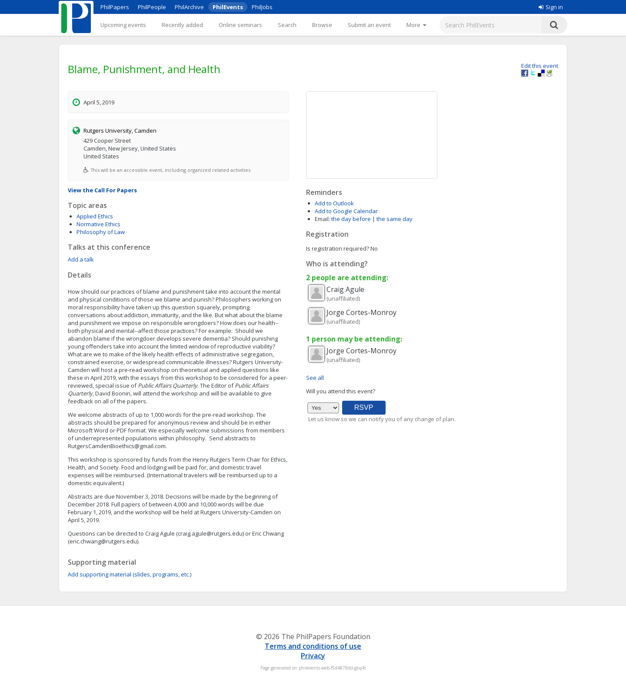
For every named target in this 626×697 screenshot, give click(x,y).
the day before (351, 219)
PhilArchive (189, 7)
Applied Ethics (95, 216)
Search (287, 25)
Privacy (313, 655)
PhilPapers (114, 7)
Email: (322, 219)
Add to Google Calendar (346, 211)
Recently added (182, 25)
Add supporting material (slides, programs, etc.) (129, 574)
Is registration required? (337, 248)
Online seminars (240, 25)
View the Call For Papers (102, 190)
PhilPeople (152, 7)
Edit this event (539, 66)
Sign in (551, 7)
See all (315, 378)
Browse (322, 25)
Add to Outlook (334, 203)
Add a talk (81, 259)
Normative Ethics (98, 224)
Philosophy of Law (101, 232)
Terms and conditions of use (313, 646)
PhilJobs (262, 7)
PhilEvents (228, 7)
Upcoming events (123, 25)
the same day (394, 219)
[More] (416, 25)
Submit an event (369, 25)
